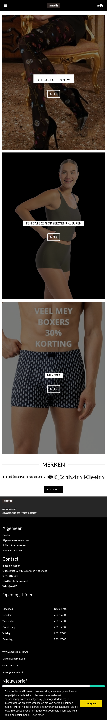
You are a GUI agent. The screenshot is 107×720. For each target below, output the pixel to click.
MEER (53, 93)
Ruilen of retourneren (14, 545)
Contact (6, 534)
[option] (28, 477)
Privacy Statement (12, 550)
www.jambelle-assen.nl (15, 651)
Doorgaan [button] (91, 703)
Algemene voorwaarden (15, 540)
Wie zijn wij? (9, 586)
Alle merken (53, 489)
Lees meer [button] (38, 715)
